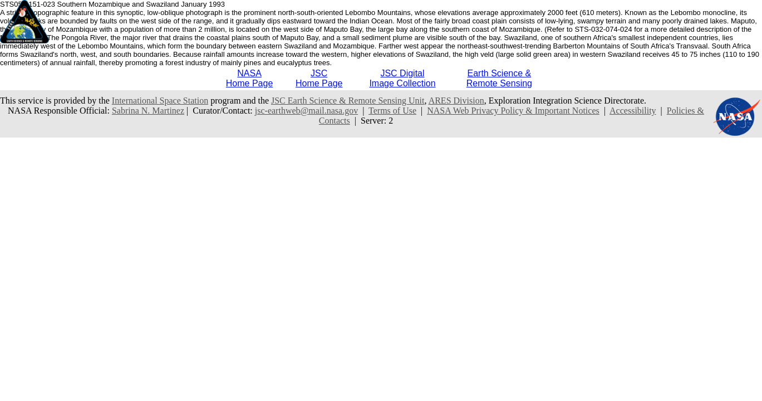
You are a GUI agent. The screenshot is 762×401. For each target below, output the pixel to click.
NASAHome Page (249, 78)
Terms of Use (392, 110)
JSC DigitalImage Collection (402, 78)
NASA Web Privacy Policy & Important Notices (513, 110)
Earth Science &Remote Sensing (499, 78)
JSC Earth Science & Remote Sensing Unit (348, 100)
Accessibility (632, 110)
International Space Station (160, 100)
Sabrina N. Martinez (148, 110)
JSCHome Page (319, 78)
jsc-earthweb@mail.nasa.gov (306, 110)
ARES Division (456, 100)
